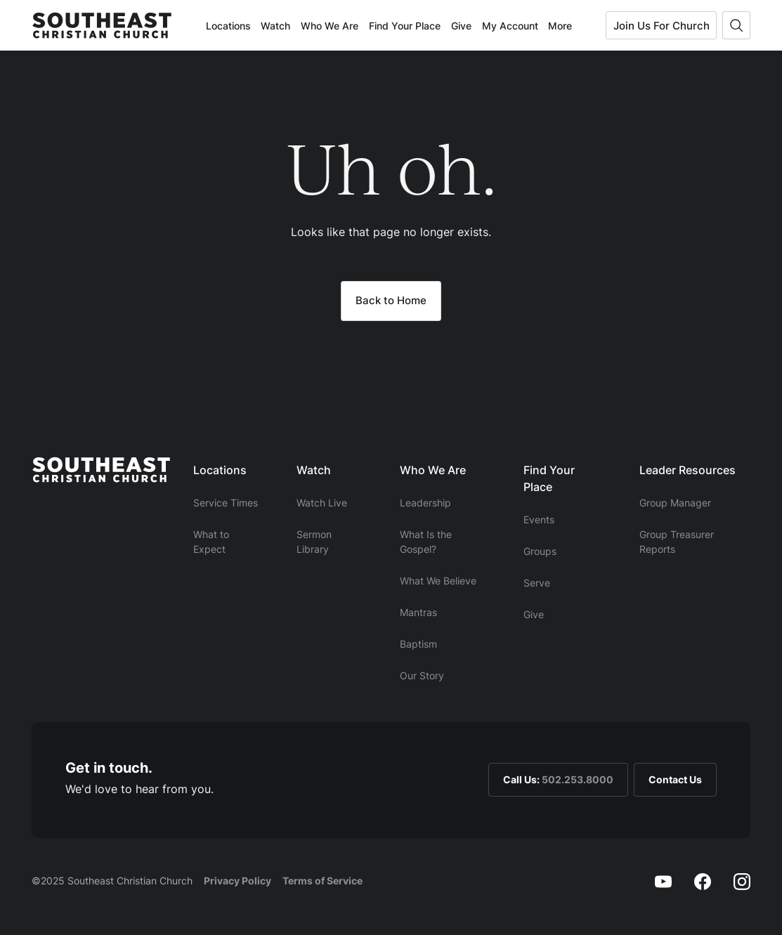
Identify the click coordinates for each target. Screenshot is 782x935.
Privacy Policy (237, 881)
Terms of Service (322, 881)
